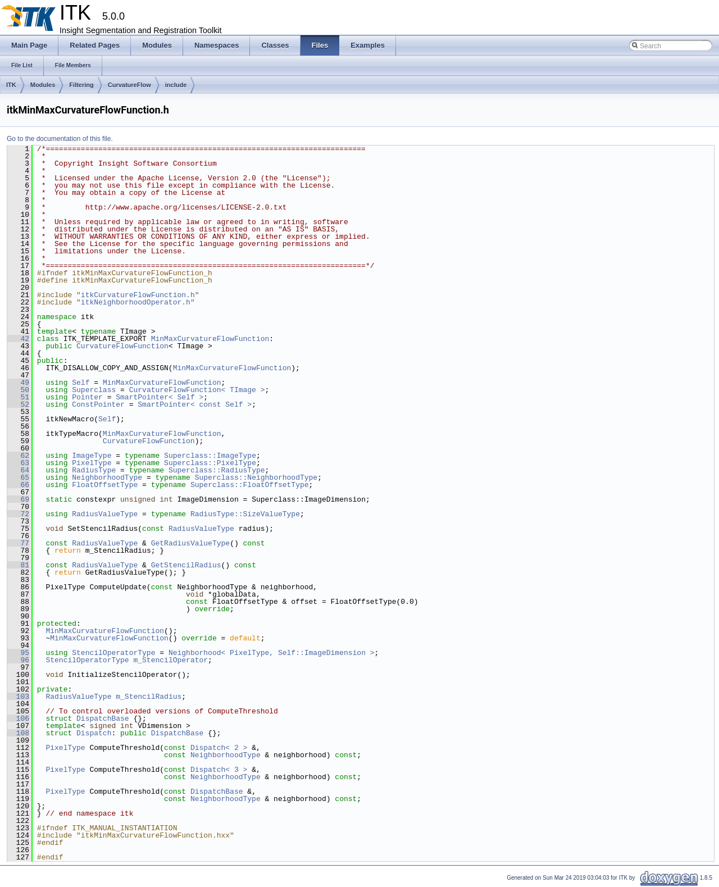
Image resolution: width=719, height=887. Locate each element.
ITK (11, 84)
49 (18, 382)
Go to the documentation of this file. (60, 139)
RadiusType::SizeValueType (245, 514)
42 (18, 339)
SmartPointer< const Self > (195, 404)
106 (18, 718)
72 (18, 514)
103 (18, 697)
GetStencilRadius (186, 565)
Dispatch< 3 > (218, 770)
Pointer (87, 397)
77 (18, 543)
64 (18, 470)
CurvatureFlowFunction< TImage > (197, 390)
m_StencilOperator (170, 660)
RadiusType (94, 470)
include (176, 84)
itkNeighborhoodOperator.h (135, 302)
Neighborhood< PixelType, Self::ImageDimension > (272, 653)
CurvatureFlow (129, 84)
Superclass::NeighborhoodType (256, 477)
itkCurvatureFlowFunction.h (138, 295)
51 (18, 397)
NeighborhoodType (107, 477)
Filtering (81, 84)
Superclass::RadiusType (217, 470)
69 (18, 499)
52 (18, 404)
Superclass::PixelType (210, 463)
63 (18, 463)
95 (18, 653)
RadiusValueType (105, 514)
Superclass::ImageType (210, 456)
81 (18, 565)
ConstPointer (98, 404)
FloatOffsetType (105, 485)
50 (18, 390)
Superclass (94, 390)
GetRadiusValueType (190, 543)
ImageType (91, 456)
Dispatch (93, 733)
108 (18, 733)
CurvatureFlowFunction (122, 346)
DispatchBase (102, 718)
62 (18, 456)
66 (18, 485)
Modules (43, 84)
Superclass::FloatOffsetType (249, 485)
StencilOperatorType (113, 653)
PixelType (91, 463)
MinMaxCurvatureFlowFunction (210, 339)
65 (18, 477)
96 (18, 660)
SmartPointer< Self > (159, 397)
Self (80, 382)
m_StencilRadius (148, 697)
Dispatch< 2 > (218, 748)
